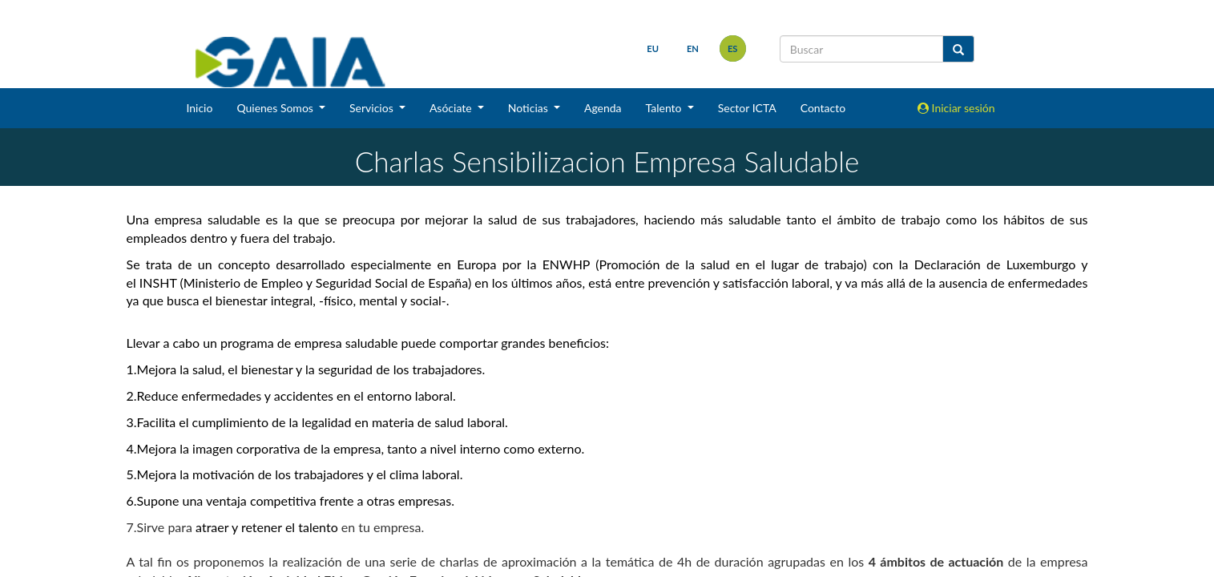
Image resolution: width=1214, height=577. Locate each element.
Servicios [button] (372, 108)
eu (653, 48)
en (693, 48)
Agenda (603, 108)
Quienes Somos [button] (276, 108)
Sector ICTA (747, 108)
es (733, 48)
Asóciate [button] (452, 108)
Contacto (823, 108)
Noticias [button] (529, 108)
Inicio (199, 108)
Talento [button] (665, 108)
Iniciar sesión (956, 108)
